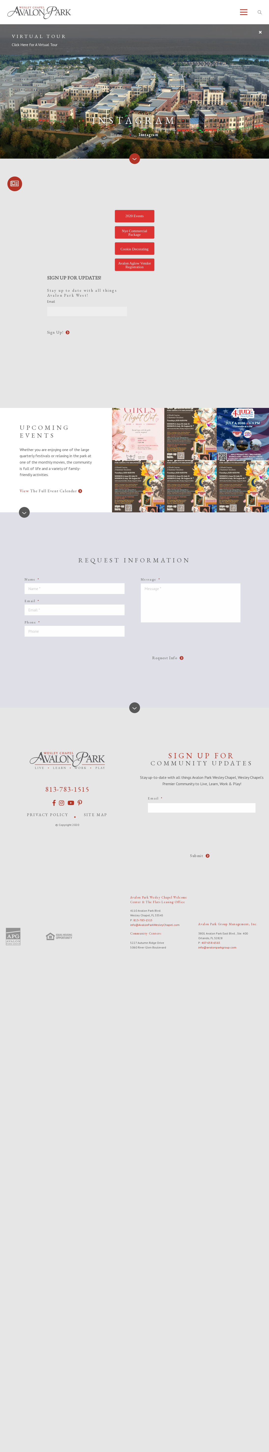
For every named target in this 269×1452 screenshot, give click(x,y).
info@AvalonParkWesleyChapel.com (155, 925)
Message (150, 579)
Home (116, 134)
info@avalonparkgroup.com (217, 947)
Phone (32, 622)
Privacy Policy (47, 814)
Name (32, 579)
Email (32, 601)
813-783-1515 (67, 789)
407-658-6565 (210, 943)
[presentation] (168, 303)
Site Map (96, 814)
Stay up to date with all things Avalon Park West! (82, 293)
